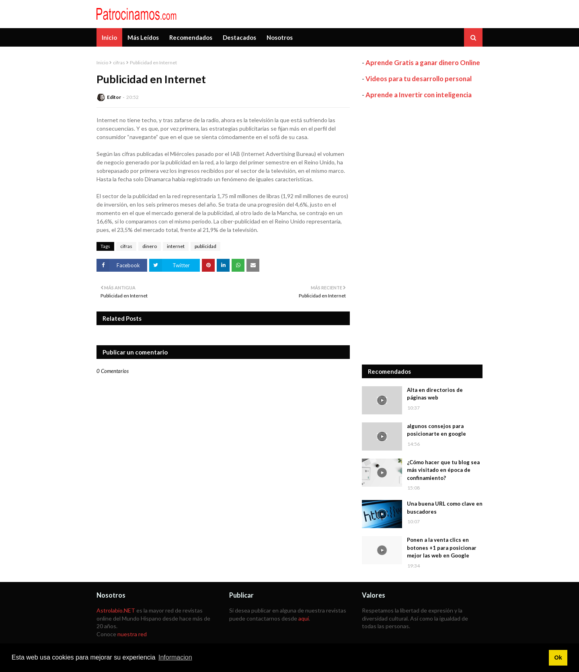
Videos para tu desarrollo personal (418, 78)
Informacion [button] (175, 657)
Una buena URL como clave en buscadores (444, 507)
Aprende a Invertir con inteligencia (418, 94)
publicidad (205, 246)
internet (176, 246)
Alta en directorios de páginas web (435, 394)
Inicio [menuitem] (109, 37)
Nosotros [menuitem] (280, 37)
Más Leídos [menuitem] (143, 37)
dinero (149, 246)
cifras (119, 62)
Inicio (102, 62)
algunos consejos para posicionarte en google (436, 430)
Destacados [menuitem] (239, 37)
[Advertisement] (422, 231)
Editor (114, 97)
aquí (303, 618)
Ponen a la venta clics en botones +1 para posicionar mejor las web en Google (441, 548)
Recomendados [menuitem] (190, 37)
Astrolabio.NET (115, 610)
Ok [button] (558, 657)
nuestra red (132, 634)
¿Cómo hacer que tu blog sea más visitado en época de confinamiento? (443, 470)
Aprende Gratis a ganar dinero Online (422, 62)
